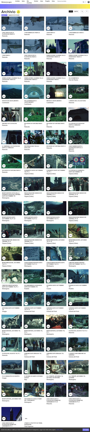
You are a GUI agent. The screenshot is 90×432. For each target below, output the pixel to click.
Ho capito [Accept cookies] (85, 429)
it (85, 2)
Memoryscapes (6, 2)
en (83, 2)
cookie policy (59, 429)
